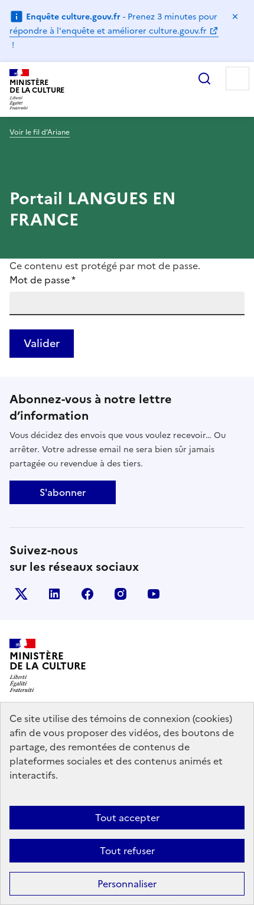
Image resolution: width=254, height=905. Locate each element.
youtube (153, 594)
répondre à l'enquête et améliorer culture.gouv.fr (108, 31)
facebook (87, 594)
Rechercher (204, 78)
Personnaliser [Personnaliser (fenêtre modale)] (127, 884)
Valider (42, 343)
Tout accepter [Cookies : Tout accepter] (127, 818)
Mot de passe (42, 280)
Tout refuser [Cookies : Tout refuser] (127, 851)
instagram (120, 594)
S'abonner (63, 492)
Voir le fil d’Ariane (39, 132)
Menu (237, 78)
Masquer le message (235, 16)
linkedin (54, 594)
